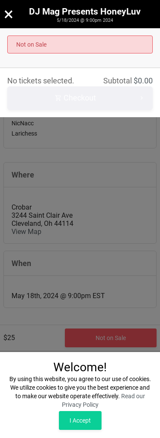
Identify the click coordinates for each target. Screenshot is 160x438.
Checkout (100, 98)
